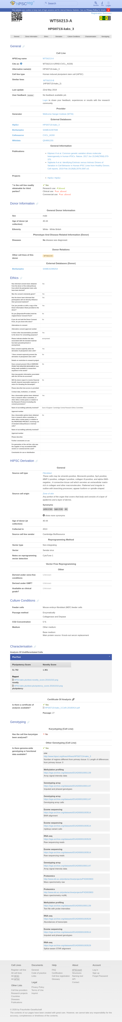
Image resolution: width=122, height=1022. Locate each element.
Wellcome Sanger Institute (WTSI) (58, 114)
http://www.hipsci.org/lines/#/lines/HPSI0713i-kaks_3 (67, 757)
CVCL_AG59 (49, 136)
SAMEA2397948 (50, 130)
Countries (15, 997)
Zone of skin (48, 494)
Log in (95, 970)
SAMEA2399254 (50, 269)
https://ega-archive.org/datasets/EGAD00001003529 (67, 840)
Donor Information (31, 38)
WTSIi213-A (48, 59)
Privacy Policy (92, 10)
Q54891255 (48, 141)
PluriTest (16, 657)
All (15, 976)
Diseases (15, 1000)
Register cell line (18, 970)
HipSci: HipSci (54, 178)
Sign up (95, 973)
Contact (75, 983)
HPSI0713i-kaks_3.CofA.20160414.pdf (62, 708)
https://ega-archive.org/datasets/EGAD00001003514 (67, 813)
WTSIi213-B (48, 81)
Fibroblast (47, 473)
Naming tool (77, 976)
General (16, 38)
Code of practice (39, 973)
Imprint (35, 994)
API (73, 980)
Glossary (56, 980)
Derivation (59, 38)
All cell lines (16, 973)
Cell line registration (61, 976)
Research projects (19, 994)
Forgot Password (100, 976)
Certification (57, 973)
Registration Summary (101, 13)
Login (108, 4)
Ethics (46, 38)
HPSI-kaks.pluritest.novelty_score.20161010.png (36, 680)
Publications (16, 1003)
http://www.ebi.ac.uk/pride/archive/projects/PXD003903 (68, 879)
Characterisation (90, 38)
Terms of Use (37, 991)
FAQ (54, 970)
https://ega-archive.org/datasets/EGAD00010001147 (67, 786)
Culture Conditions (74, 38)
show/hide (30, 95)
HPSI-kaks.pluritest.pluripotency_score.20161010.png (38, 686)
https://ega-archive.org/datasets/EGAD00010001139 (67, 773)
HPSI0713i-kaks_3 (51, 125)
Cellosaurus (18, 136)
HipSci (15, 125)
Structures (76, 973)
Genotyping (105, 38)
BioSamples (18, 130)
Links (34, 976)
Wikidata (16, 141)
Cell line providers (19, 991)
